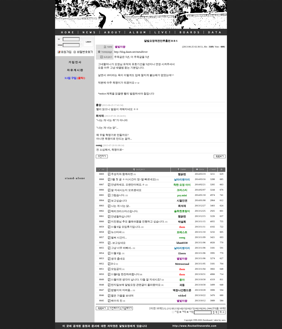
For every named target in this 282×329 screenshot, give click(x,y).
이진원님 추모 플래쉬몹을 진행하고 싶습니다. (138, 221)
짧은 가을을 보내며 (122, 295)
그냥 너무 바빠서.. (121, 247)
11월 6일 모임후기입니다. (126, 226)
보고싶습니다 (119, 200)
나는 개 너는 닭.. (120, 205)
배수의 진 (116, 300)
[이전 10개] (156, 308)
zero (224, 320)
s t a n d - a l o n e (75, 178)
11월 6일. (116, 253)
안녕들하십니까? (121, 216)
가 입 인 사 (75, 62)
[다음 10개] (219, 308)
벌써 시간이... (119, 237)
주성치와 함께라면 (122, 174)
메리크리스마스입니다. (124, 211)
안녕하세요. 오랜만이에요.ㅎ (128, 184)
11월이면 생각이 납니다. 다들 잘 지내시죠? (136, 279)
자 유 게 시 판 (75, 70)
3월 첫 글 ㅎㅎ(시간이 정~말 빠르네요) (133, 179)
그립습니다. (118, 195)
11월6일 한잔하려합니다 (125, 274)
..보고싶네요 (118, 242)
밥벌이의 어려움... (121, 290)
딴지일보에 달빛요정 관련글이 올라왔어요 (136, 284)
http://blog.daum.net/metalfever (131, 51)
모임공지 (116, 269)
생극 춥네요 (118, 258)
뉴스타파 (116, 232)
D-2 (113, 263)
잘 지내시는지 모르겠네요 (126, 190)
